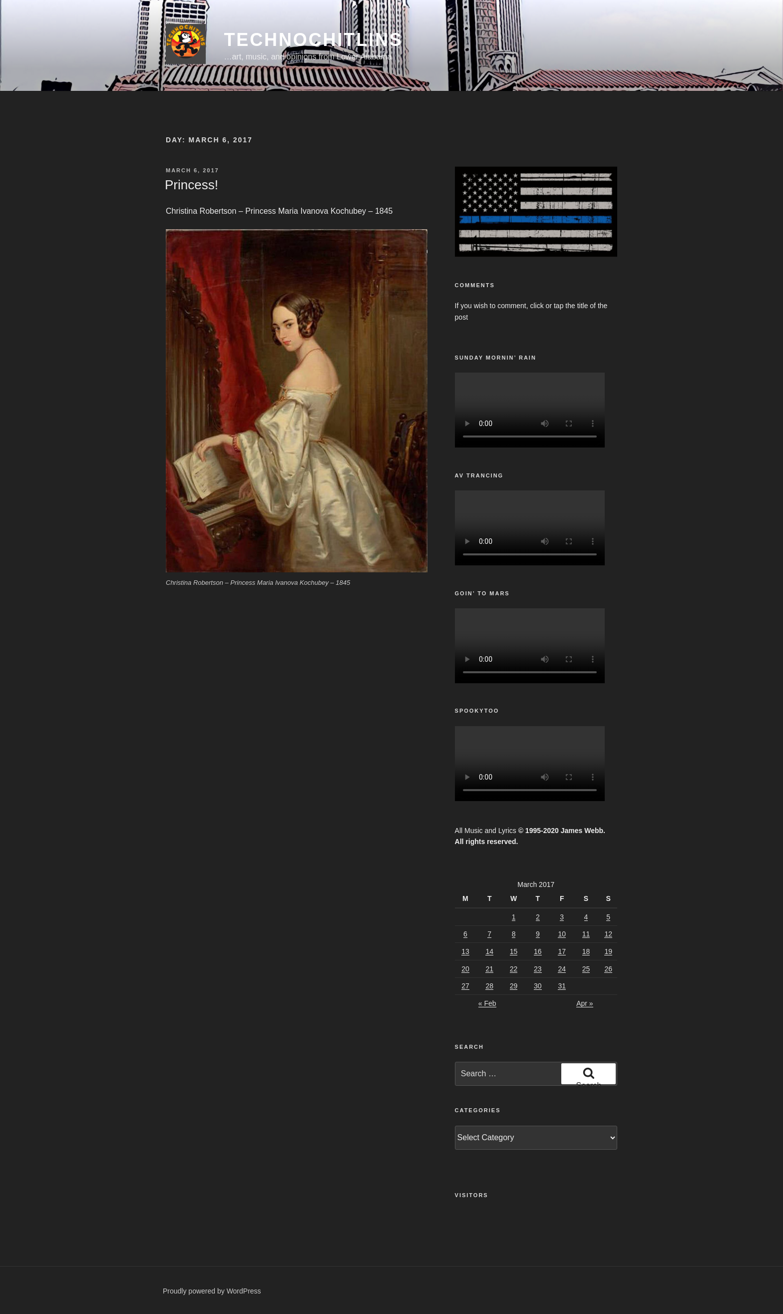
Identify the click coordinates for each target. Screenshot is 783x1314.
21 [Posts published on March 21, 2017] (489, 969)
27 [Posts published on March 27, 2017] (465, 986)
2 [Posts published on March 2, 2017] (538, 917)
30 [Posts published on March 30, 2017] (538, 986)
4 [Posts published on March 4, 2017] (586, 917)
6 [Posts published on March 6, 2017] (465, 934)
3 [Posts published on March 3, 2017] (562, 917)
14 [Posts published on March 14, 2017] (489, 951)
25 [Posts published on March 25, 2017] (586, 969)
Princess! (191, 184)
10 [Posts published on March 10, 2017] (562, 934)
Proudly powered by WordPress (212, 1291)
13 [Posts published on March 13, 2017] (465, 951)
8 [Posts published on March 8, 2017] (514, 934)
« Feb (487, 1003)
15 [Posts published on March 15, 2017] (514, 951)
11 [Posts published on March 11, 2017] (586, 934)
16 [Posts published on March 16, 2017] (538, 951)
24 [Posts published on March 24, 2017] (562, 969)
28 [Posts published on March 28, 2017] (489, 986)
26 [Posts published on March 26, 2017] (608, 969)
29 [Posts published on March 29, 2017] (514, 986)
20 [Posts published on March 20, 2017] (465, 969)
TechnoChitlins (313, 39)
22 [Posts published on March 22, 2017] (514, 969)
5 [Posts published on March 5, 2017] (608, 917)
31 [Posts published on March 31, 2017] (562, 986)
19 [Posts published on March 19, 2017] (608, 951)
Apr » (584, 1003)
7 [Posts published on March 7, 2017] (489, 934)
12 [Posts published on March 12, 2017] (608, 934)
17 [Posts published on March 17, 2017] (562, 951)
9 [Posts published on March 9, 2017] (538, 934)
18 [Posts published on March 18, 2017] (586, 951)
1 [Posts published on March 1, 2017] (514, 917)
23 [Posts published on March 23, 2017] (538, 969)
